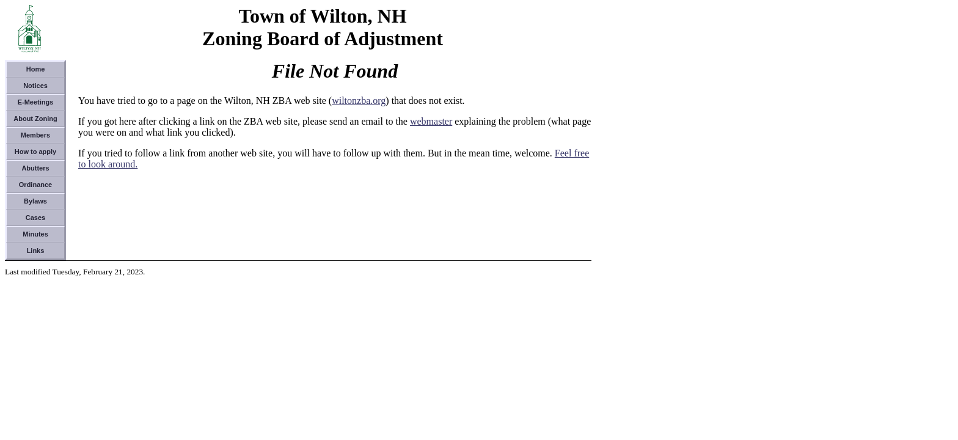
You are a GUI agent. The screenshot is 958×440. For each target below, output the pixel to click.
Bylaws (35, 201)
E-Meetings (36, 102)
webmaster (431, 121)
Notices (35, 85)
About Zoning (35, 118)
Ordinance (35, 184)
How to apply (35, 151)
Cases (35, 217)
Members (35, 135)
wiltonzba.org (359, 100)
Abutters (35, 168)
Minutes (35, 234)
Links (36, 250)
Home (35, 69)
